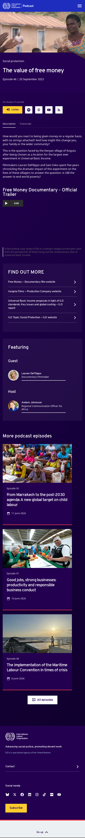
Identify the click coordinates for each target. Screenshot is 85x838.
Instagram (37, 795)
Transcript (25, 123)
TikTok (44, 795)
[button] (18, 6)
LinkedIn (30, 795)
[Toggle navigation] (79, 5)
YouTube (59, 795)
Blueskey (7, 795)
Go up (39, 832)
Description (9, 123)
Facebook (22, 795)
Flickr (52, 795)
